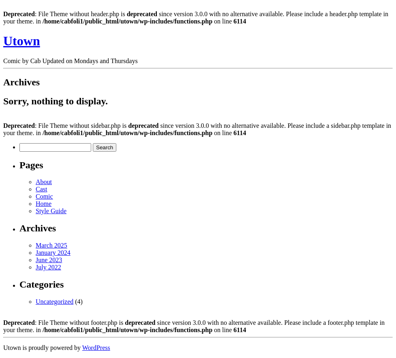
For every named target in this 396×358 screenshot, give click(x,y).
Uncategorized (54, 301)
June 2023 (49, 259)
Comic (44, 196)
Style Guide (51, 211)
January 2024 (53, 252)
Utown (21, 41)
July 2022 (48, 267)
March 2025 (51, 245)
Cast (41, 189)
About (44, 181)
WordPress (96, 347)
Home (43, 203)
